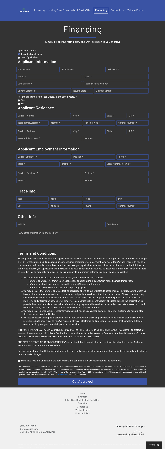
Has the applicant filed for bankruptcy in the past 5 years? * (47, 97)
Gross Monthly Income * (118, 164)
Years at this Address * (29, 123)
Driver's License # (27, 91)
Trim (120, 199)
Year (20, 199)
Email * (88, 76)
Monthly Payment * (127, 123)
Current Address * (26, 116)
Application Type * (27, 50)
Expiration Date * (104, 91)
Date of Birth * (25, 84)
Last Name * (113, 69)
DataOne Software (63, 444)
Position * (78, 157)
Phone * (22, 76)
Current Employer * (27, 157)
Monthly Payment (126, 206)
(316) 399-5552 (28, 426)
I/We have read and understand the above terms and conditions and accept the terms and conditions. (71, 361)
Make (53, 199)
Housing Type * (92, 123)
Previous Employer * (28, 173)
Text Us (154, 445)
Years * (21, 164)
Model (87, 199)
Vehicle (21, 224)
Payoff (87, 206)
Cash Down (112, 224)
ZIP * (131, 116)
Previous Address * (27, 131)
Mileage (55, 206)
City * (76, 116)
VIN (19, 206)
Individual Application (32, 54)
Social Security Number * (97, 84)
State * (110, 116)
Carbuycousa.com (29, 429)
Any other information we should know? (38, 233)
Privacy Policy (63, 375)
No (22, 103)
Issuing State (79, 91)
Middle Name (68, 69)
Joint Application (29, 57)
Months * (55, 123)
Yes (23, 100)
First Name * (24, 69)
